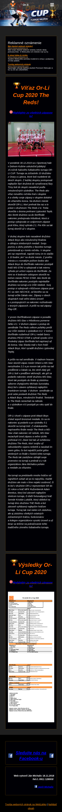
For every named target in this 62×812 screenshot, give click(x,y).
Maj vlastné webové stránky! (31, 47)
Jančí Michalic (45, 787)
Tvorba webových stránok (31, 65)
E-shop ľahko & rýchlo (31, 56)
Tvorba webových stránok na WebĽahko (25, 804)
